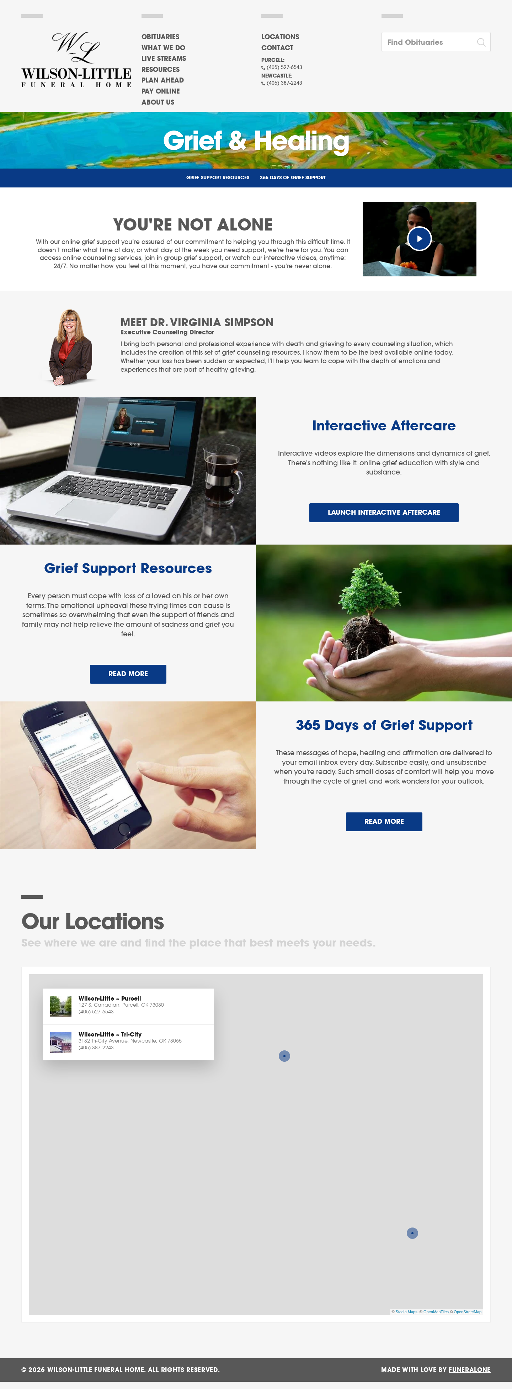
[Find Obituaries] (427, 42)
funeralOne (470, 1370)
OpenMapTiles (436, 1312)
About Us (158, 103)
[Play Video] (419, 238)
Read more (137, 671)
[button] (128, 1006)
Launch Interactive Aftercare (384, 512)
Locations (280, 37)
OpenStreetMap (467, 1312)
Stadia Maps (406, 1312)
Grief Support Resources (217, 178)
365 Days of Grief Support (293, 178)
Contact (277, 48)
